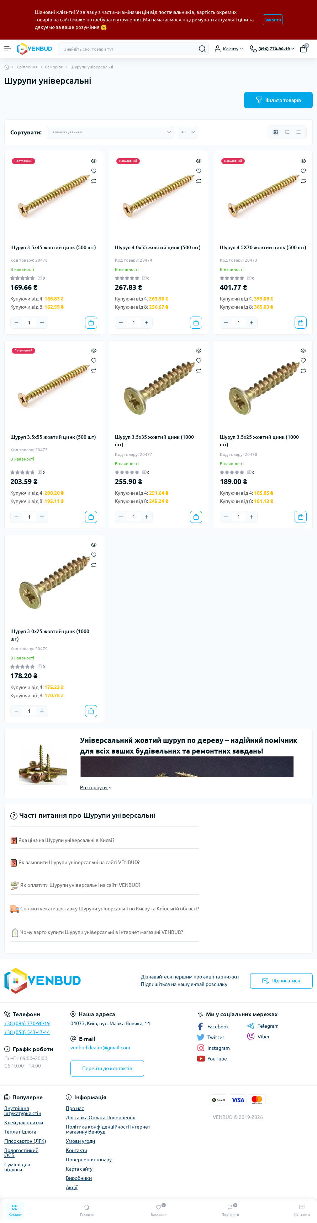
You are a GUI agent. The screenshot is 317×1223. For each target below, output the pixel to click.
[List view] (287, 132)
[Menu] (7, 48)
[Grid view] (275, 132)
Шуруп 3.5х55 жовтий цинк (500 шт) (53, 437)
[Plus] (42, 322)
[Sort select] (110, 132)
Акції (72, 1187)
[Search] (202, 48)
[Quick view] (93, 160)
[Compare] (93, 181)
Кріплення (27, 67)
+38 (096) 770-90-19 (27, 1023)
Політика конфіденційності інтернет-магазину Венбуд (109, 1129)
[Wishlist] (93, 170)
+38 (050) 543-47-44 (27, 1032)
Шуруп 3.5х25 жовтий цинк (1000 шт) (259, 440)
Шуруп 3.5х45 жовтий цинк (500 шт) (53, 247)
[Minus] (16, 322)
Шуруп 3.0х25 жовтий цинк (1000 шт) (49, 635)
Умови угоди (80, 1141)
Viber (258, 1036)
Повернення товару (89, 1159)
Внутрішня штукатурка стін (22, 1110)
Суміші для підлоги (17, 1167)
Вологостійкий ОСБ (21, 1152)
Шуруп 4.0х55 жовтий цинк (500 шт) (158, 247)
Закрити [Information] (272, 19)
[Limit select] (187, 132)
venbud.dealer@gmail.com (100, 1047)
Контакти (76, 1150)
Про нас (75, 1108)
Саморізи (54, 67)
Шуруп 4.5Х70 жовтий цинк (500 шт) (263, 247)
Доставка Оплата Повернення (101, 1117)
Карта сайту (79, 1169)
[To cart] (91, 323)
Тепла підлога (20, 1132)
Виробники (79, 1178)
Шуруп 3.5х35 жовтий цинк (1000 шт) (154, 440)
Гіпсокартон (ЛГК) (25, 1141)
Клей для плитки (23, 1122)
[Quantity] (29, 322)
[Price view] (298, 132)
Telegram (263, 1026)
